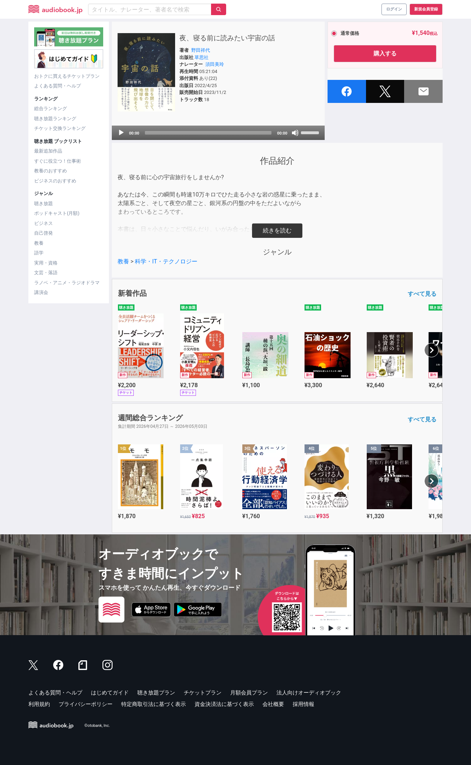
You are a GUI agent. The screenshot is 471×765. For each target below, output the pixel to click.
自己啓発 (43, 233)
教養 (39, 243)
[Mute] (295, 132)
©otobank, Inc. (97, 725)
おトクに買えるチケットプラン (67, 76)
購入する (385, 53)
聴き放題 (43, 203)
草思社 (202, 57)
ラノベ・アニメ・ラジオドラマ (67, 282)
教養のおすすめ (50, 170)
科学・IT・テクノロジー (166, 261)
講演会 (41, 292)
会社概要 (273, 704)
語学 (39, 252)
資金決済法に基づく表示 (224, 704)
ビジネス (43, 223)
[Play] (121, 132)
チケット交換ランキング (60, 128)
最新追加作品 (48, 151)
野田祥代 (200, 50)
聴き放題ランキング (55, 118)
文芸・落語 (46, 272)
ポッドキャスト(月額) (56, 213)
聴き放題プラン (156, 692)
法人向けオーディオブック (308, 692)
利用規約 (39, 704)
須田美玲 (214, 64)
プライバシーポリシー (86, 704)
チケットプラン (202, 692)
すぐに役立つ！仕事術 (57, 161)
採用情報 (303, 704)
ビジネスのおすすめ (55, 181)
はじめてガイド (110, 692)
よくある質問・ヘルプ (57, 86)
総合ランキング (50, 108)
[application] (218, 133)
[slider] (208, 133)
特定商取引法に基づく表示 (153, 704)
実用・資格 (46, 263)
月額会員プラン (249, 692)
